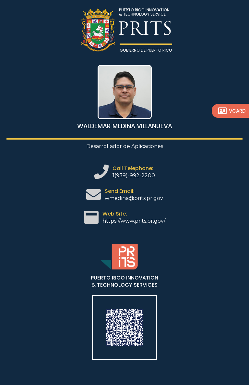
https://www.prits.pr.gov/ (133, 221)
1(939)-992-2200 (134, 175)
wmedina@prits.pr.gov (134, 198)
